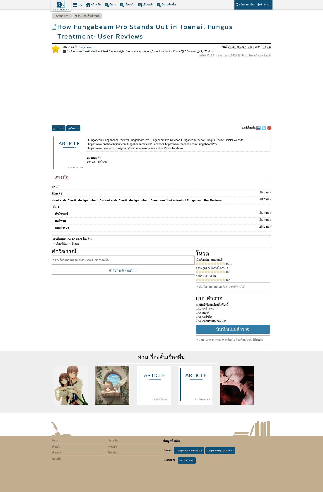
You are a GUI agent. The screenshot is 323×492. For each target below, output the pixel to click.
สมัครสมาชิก (244, 4)
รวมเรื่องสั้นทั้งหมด (87, 17)
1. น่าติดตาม (207, 308)
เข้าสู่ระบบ (263, 4)
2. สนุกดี (204, 312)
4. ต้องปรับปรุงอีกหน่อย (213, 321)
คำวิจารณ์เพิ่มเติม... (122, 270)
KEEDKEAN (61, 9)
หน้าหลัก (93, 4)
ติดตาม (73, 129)
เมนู (77, 4)
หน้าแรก (61, 17)
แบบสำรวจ (163, 226)
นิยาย (110, 4)
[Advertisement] (161, 91)
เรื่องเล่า (145, 4)
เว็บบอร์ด (113, 440)
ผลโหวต (163, 220)
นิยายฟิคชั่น (166, 4)
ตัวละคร (161, 192)
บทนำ (55, 186)
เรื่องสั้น (127, 4)
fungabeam (83, 47)
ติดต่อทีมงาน (114, 452)
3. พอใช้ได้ (205, 317)
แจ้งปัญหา (113, 446)
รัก (99, 157)
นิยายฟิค (56, 458)
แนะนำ (58, 129)
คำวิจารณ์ (163, 213)
